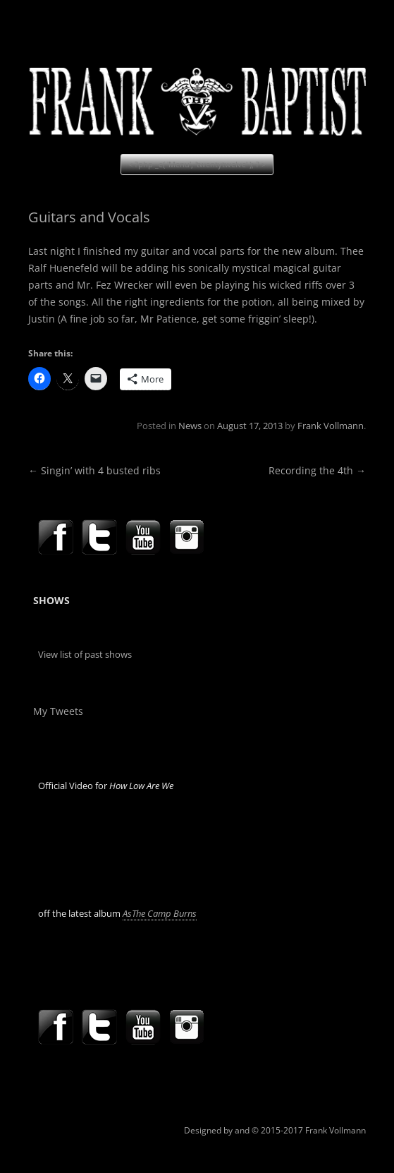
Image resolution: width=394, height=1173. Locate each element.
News (190, 425)
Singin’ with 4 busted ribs (94, 470)
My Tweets (58, 711)
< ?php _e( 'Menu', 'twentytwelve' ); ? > (197, 164)
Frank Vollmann (330, 425)
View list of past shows (85, 654)
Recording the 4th (317, 470)
